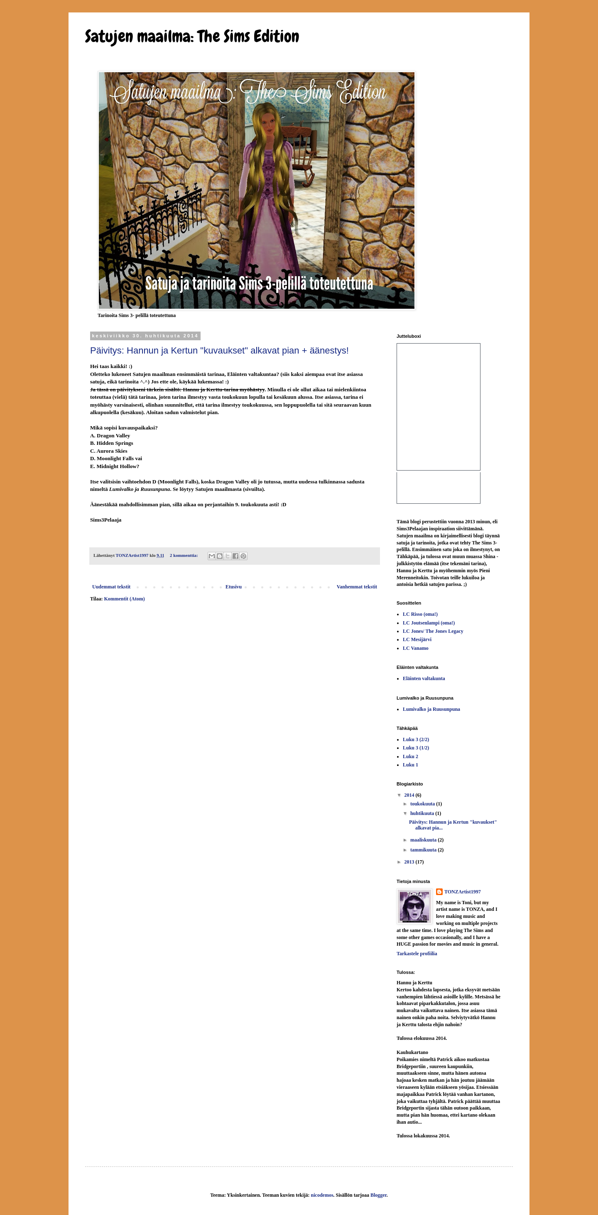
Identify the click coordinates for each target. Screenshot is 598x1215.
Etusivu (233, 587)
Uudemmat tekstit (111, 587)
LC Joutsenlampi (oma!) (429, 623)
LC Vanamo (416, 648)
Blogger (378, 1195)
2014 (410, 795)
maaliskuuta (424, 840)
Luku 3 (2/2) (416, 739)
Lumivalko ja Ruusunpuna (431, 709)
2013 (410, 862)
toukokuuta (423, 804)
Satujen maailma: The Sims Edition (192, 36)
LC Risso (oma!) (420, 614)
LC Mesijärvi (417, 639)
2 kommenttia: (184, 555)
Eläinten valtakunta (424, 678)
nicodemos (322, 1195)
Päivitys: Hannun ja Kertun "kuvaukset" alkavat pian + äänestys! (219, 350)
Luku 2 (410, 756)
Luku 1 (410, 765)
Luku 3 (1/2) (416, 748)
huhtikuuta (422, 813)
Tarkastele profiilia (417, 953)
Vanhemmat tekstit (357, 587)
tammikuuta (424, 850)
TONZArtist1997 (462, 892)
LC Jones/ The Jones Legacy (433, 631)
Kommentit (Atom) (124, 599)
